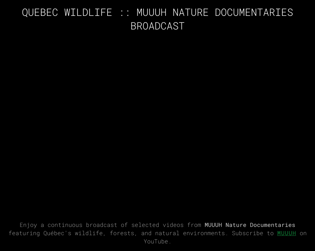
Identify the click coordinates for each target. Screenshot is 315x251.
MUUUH (286, 233)
